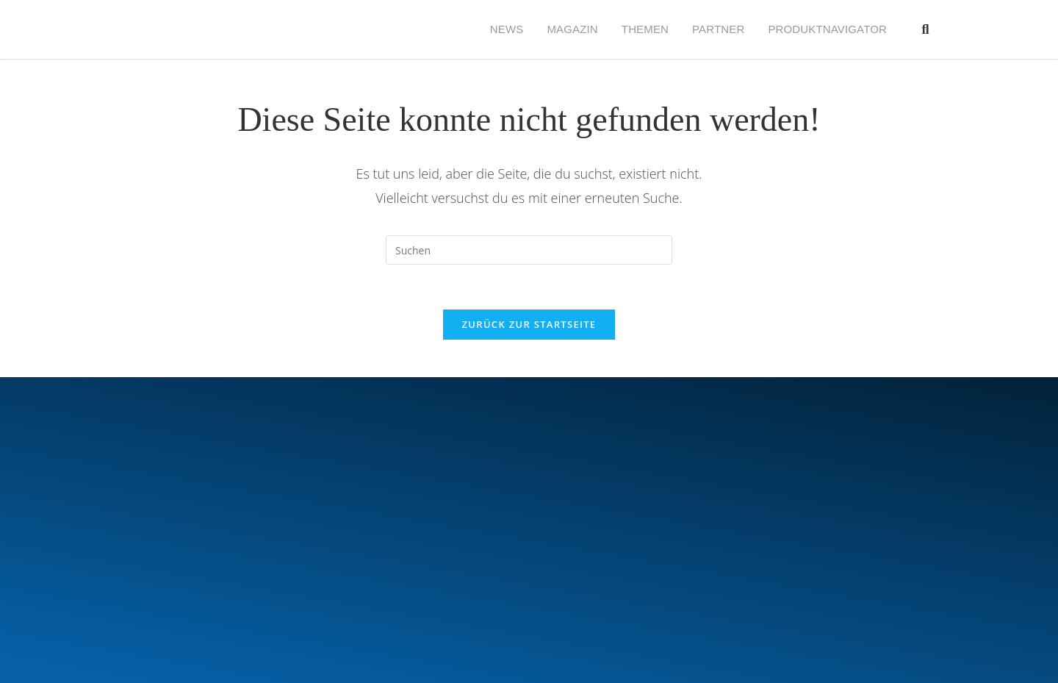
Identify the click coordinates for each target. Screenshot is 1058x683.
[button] (925, 30)
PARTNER (718, 29)
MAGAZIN (572, 29)
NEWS (507, 29)
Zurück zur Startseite (529, 324)
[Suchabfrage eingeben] (529, 250)
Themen (645, 29)
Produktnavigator (827, 29)
